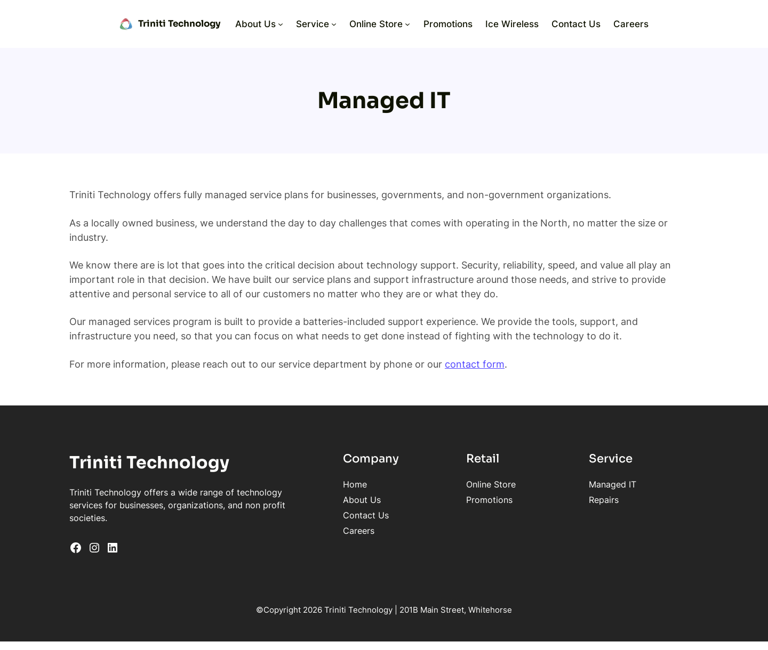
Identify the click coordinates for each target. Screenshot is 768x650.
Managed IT (612, 484)
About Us (362, 499)
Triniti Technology (179, 23)
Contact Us (366, 515)
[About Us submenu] (280, 24)
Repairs (604, 499)
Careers (358, 530)
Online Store (491, 484)
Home (355, 484)
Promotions (489, 499)
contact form (475, 364)
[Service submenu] (334, 24)
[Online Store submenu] (407, 24)
